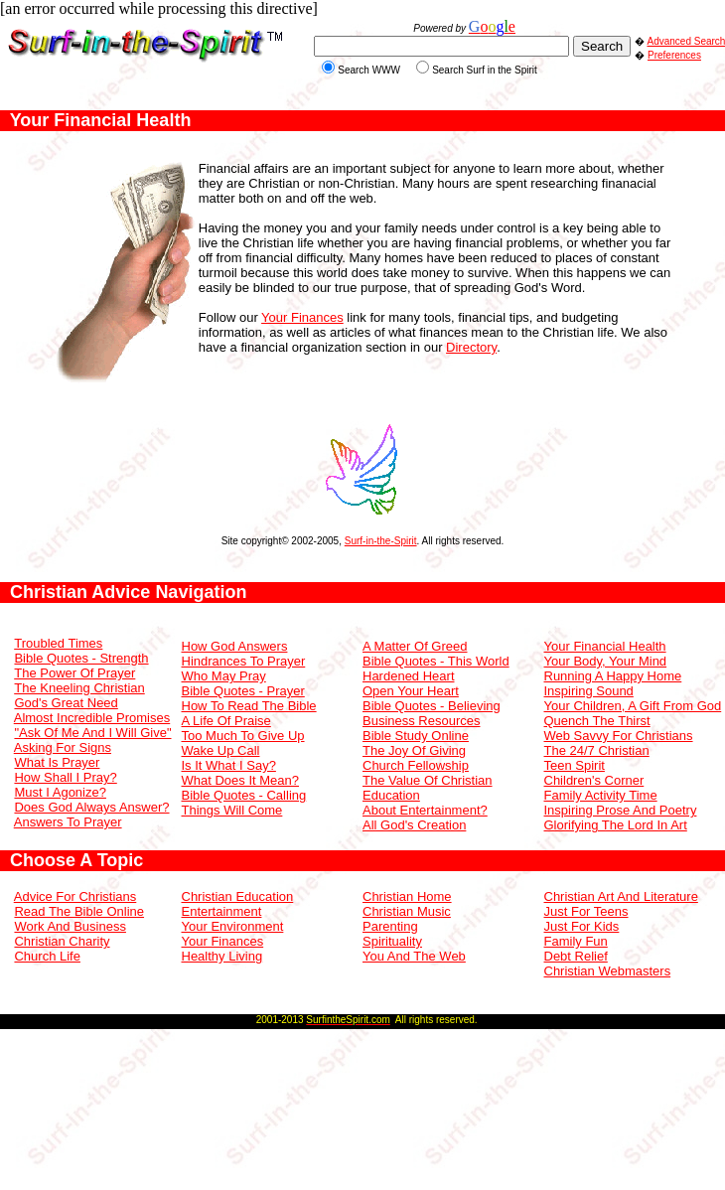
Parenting (390, 926)
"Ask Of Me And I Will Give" (92, 732)
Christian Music (406, 911)
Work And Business (69, 926)
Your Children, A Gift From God (633, 705)
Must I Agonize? (60, 792)
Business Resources (421, 720)
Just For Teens (586, 911)
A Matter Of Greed (415, 646)
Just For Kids (582, 926)
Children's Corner (594, 780)
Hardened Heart (408, 676)
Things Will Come (232, 810)
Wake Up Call (221, 750)
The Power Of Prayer (74, 673)
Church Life (46, 956)
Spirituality (392, 941)
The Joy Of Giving (414, 750)
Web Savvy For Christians (618, 735)
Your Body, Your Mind (605, 661)
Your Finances (302, 317)
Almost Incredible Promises (92, 717)
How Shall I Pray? (65, 777)
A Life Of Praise (226, 720)
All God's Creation (414, 825)
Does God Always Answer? (91, 807)
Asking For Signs (62, 747)
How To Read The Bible (249, 705)
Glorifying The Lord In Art (615, 825)
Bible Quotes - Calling (244, 795)
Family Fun (576, 941)
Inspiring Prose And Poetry (620, 810)
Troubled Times (58, 643)
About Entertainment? (425, 810)
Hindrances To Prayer (244, 661)
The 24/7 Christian (597, 750)
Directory (471, 347)
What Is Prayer (56, 762)
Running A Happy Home (613, 676)
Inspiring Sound (589, 690)
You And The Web (414, 956)
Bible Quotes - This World (435, 661)
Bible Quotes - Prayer (243, 690)
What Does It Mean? (241, 780)
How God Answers (235, 646)
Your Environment (233, 926)
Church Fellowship (415, 765)
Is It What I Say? (229, 765)
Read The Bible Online (79, 911)
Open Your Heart (410, 690)
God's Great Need (65, 702)
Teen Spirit (574, 765)
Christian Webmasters (607, 971)
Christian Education (238, 896)
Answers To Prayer (68, 822)
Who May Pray (224, 676)
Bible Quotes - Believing (431, 705)
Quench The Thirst (597, 720)
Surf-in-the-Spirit (381, 540)
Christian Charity (61, 941)
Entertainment (222, 911)
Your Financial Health (605, 646)
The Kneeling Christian (79, 687)
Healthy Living (222, 956)
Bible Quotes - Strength (81, 658)
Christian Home (407, 896)
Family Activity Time (600, 795)
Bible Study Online (415, 735)
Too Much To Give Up (243, 735)
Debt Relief (576, 956)
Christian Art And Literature (621, 896)
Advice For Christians (75, 896)
